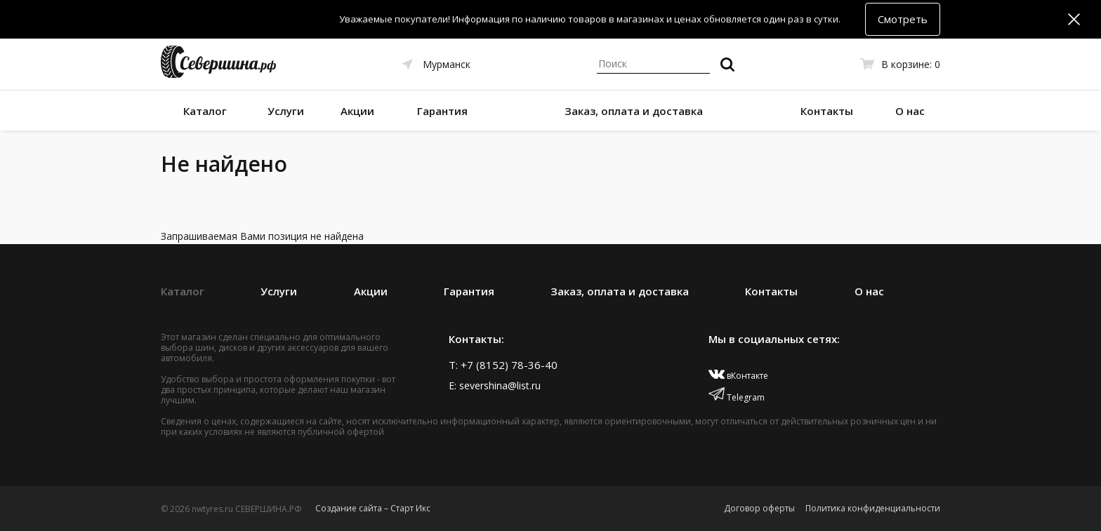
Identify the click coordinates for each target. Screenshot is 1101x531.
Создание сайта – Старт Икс (372, 508)
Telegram (736, 397)
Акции (357, 111)
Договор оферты (759, 508)
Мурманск (446, 64)
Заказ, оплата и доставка (634, 111)
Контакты (826, 111)
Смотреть (903, 19)
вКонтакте (738, 376)
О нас (910, 111)
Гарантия (442, 111)
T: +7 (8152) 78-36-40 (503, 365)
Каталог (205, 111)
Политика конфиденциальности (872, 508)
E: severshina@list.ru (495, 385)
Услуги (286, 111)
